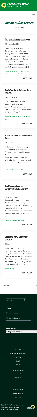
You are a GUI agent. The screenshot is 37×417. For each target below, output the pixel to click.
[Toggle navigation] (33, 14)
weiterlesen (27, 78)
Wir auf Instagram (13, 318)
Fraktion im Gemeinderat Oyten (14, 71)
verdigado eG (13, 409)
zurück (6, 285)
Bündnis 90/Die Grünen (18, 4)
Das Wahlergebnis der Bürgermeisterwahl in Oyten (16, 187)
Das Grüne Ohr (9, 116)
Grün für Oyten (14, 7)
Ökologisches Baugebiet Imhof (17, 39)
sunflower (16, 407)
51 (29, 285)
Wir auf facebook (12, 313)
